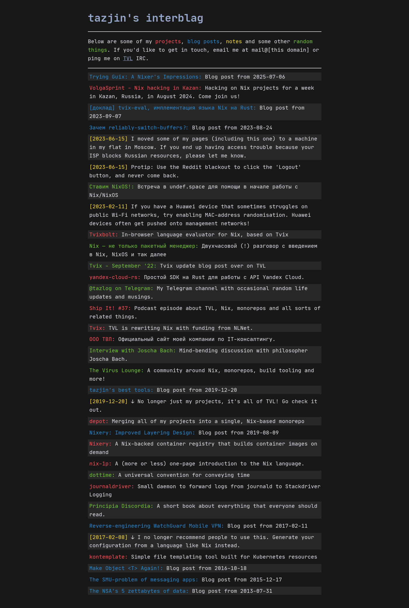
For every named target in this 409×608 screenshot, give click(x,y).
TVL (128, 58)
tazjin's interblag (145, 17)
